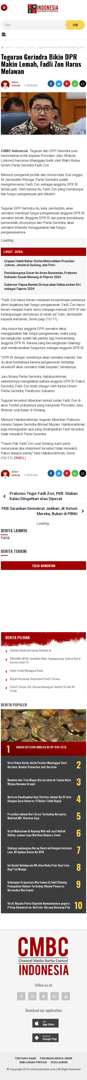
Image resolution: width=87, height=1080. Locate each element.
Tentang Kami (25, 1058)
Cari (75, 25)
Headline (16, 85)
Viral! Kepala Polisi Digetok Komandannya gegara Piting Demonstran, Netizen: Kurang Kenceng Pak (38, 905)
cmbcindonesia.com (43, 1069)
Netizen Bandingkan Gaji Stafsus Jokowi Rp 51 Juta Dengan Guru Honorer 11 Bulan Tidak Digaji (39, 799)
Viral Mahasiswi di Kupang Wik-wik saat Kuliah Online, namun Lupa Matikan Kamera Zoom (36, 833)
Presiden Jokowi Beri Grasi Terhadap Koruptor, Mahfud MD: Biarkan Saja (37, 816)
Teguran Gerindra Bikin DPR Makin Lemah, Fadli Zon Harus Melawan (41, 64)
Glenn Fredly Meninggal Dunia (26, 670)
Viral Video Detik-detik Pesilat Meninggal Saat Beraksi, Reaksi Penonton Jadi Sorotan (37, 765)
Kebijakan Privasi (33, 1062)
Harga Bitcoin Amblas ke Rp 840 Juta (41, 747)
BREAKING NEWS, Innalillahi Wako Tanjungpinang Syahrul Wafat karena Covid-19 (45, 660)
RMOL (20, 458)
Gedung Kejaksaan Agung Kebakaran (30, 650)
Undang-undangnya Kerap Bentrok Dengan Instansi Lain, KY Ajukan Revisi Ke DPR (39, 850)
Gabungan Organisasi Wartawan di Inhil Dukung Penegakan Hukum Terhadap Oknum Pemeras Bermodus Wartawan (37, 886)
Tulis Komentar (43, 565)
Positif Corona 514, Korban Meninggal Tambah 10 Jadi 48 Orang (42, 688)
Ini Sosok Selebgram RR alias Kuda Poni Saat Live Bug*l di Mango (38, 867)
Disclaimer (59, 1062)
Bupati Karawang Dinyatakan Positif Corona (35, 679)
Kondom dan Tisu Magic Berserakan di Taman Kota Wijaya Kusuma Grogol (39, 782)
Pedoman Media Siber (56, 1058)
